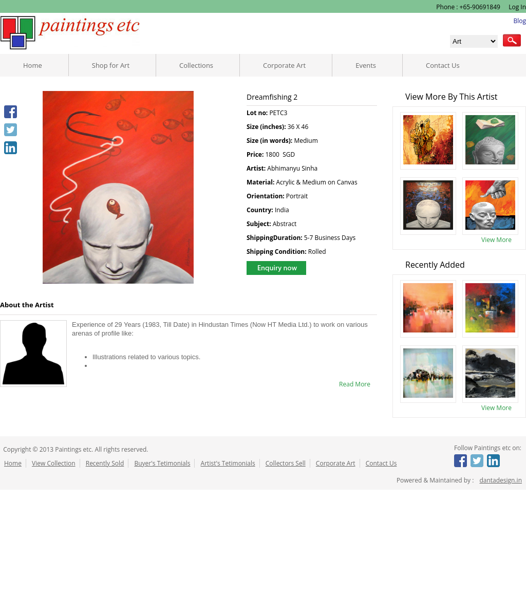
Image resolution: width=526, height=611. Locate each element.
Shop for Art (110, 65)
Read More (354, 384)
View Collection (54, 463)
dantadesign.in (500, 480)
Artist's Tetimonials (228, 463)
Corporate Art (284, 65)
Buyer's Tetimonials (162, 463)
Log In (516, 7)
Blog (519, 20)
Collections (196, 65)
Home (32, 65)
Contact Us (443, 65)
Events (365, 65)
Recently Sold (105, 463)
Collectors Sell (286, 463)
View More (496, 239)
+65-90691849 (480, 7)
